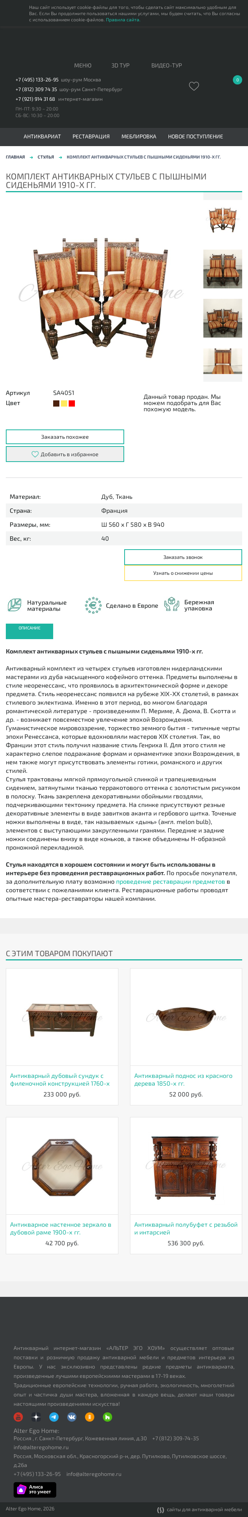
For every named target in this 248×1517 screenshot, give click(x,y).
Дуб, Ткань (116, 496)
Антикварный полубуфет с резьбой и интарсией (186, 1228)
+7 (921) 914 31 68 (35, 99)
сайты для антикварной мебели (199, 1510)
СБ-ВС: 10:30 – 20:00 (37, 115)
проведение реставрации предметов (170, 881)
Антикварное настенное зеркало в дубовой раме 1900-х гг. (60, 1228)
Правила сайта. (123, 19)
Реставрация (91, 136)
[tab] (29, 631)
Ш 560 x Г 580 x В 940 (133, 524)
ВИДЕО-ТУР (166, 65)
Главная (15, 156)
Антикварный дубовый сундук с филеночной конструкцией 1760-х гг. (60, 1079)
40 (105, 538)
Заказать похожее (65, 436)
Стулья (46, 156)
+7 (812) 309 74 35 (36, 89)
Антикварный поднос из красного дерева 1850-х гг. (183, 1079)
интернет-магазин (80, 99)
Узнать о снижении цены (183, 573)
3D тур (120, 65)
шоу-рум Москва (81, 79)
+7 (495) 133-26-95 (37, 79)
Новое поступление (195, 136)
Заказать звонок (183, 557)
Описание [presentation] (29, 627)
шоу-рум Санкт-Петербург (91, 89)
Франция (114, 510)
